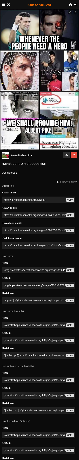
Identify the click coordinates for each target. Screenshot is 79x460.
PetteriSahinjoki (21, 155)
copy (70, 200)
